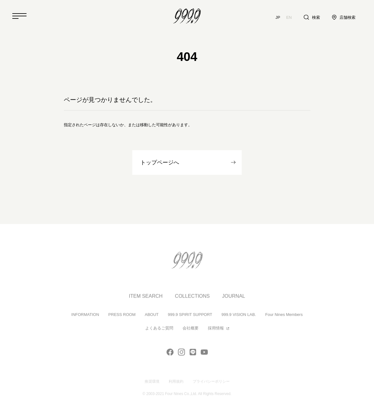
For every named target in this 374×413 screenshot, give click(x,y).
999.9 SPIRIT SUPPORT (190, 317)
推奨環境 (152, 384)
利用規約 (176, 384)
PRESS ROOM (121, 317)
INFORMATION (85, 317)
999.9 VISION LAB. (238, 317)
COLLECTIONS (192, 298)
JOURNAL (233, 298)
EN (289, 17)
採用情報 (216, 330)
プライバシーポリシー (211, 384)
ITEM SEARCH (145, 298)
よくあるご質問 (159, 330)
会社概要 (191, 330)
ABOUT (151, 317)
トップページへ (159, 162)
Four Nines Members (283, 317)
